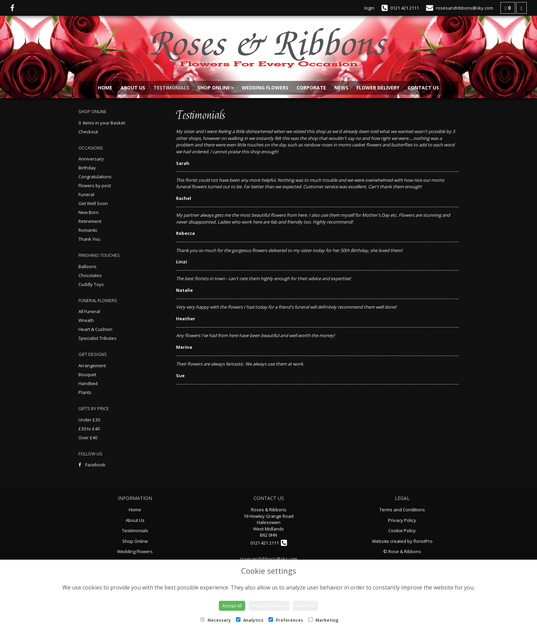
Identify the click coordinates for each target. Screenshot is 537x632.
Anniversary (91, 159)
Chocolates (90, 275)
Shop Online (216, 87)
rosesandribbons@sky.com (268, 559)
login (369, 8)
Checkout (88, 132)
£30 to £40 (89, 429)
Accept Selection (269, 606)
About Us (133, 87)
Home (105, 87)
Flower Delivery (378, 87)
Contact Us (423, 87)
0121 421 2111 (268, 543)
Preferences (285, 620)
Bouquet (87, 374)
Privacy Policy (402, 520)
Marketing (323, 620)
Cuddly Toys (91, 284)
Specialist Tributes (97, 338)
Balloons (87, 266)
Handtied (88, 383)
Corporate (311, 87)
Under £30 (89, 420)
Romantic (88, 230)
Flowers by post (94, 185)
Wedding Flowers (265, 87)
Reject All (305, 606)
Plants (84, 392)
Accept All (232, 606)
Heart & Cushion (95, 329)
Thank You (89, 239)
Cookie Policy (402, 530)
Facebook (91, 465)
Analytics (249, 620)
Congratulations (95, 177)
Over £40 (87, 437)
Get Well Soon (93, 203)
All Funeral (89, 311)
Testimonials (171, 87)
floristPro (423, 541)
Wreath (86, 320)
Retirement (89, 221)
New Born (88, 212)
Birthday (87, 168)
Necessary (215, 620)
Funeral (86, 194)
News (341, 87)
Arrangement (92, 365)
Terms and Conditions (402, 509)
